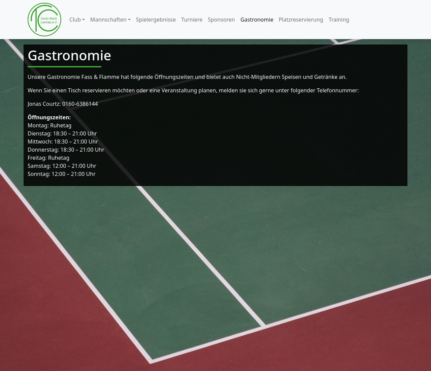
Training (339, 19)
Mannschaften (108, 19)
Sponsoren (221, 19)
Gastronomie (256, 19)
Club (75, 19)
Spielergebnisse (156, 19)
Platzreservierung (301, 19)
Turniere (191, 19)
